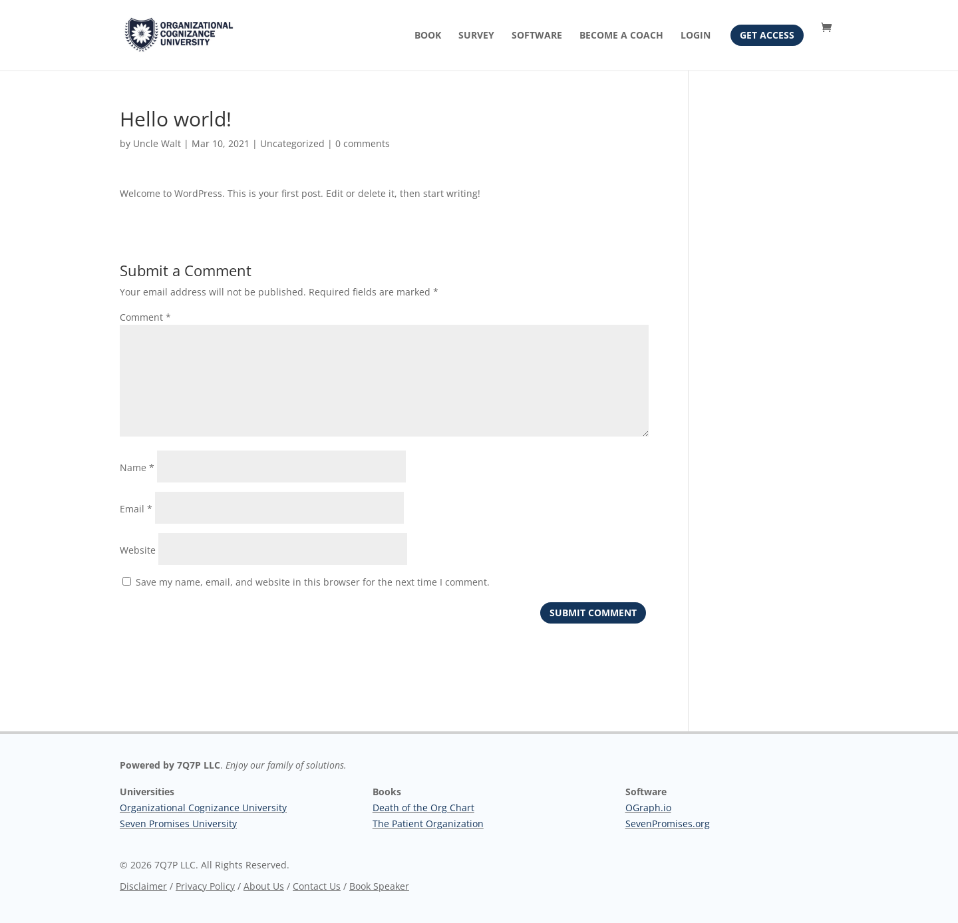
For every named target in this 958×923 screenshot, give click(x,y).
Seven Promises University (178, 823)
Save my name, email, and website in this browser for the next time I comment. (313, 582)
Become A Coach (621, 36)
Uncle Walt (157, 143)
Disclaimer (143, 886)
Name (137, 467)
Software (537, 36)
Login (696, 36)
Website (138, 550)
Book (427, 36)
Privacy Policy (205, 886)
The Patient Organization (428, 823)
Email (136, 508)
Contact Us (317, 886)
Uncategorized (292, 143)
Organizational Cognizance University (203, 807)
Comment (145, 317)
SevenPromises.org (667, 823)
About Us (263, 886)
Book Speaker (379, 886)
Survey (476, 36)
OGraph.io (648, 807)
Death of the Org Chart (423, 807)
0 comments (362, 143)
